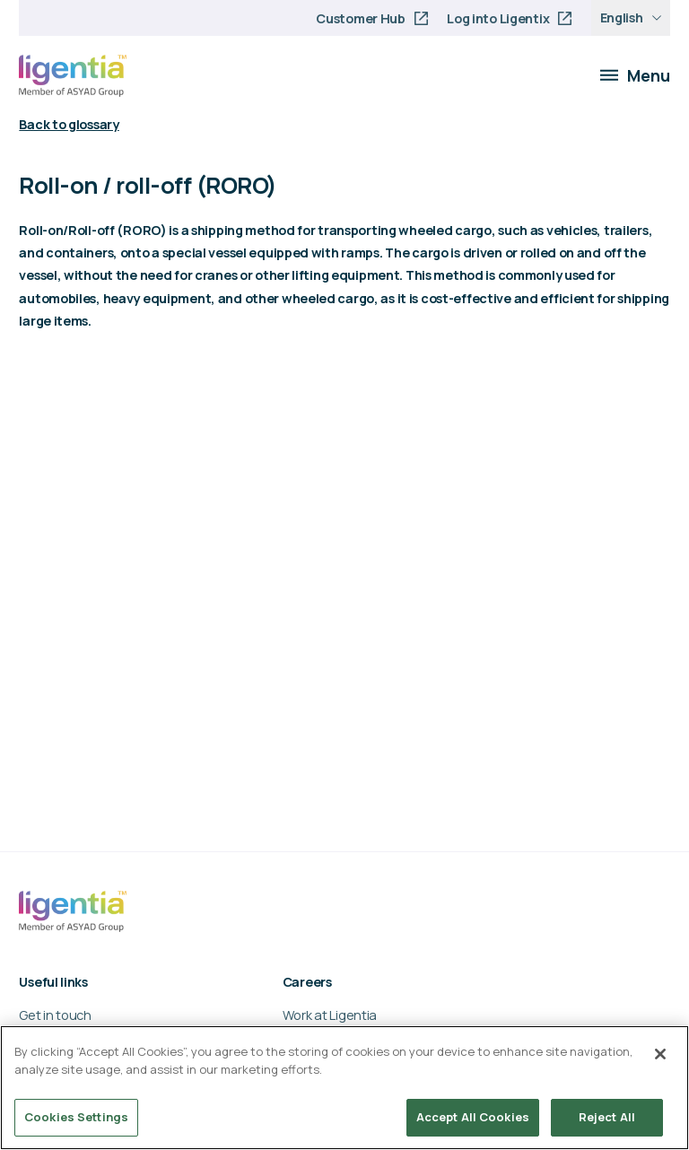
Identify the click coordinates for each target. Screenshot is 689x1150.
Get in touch (55, 1015)
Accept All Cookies (472, 1117)
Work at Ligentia (330, 1015)
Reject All (607, 1117)
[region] (344, 1087)
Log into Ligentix (498, 18)
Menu (635, 75)
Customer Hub (361, 18)
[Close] (660, 1054)
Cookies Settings (76, 1117)
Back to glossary (68, 124)
